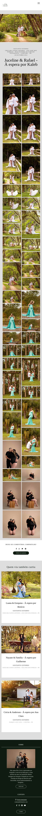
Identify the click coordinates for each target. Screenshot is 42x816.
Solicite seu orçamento (21, 553)
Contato (21, 811)
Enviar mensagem (22, 799)
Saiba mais (21, 786)
